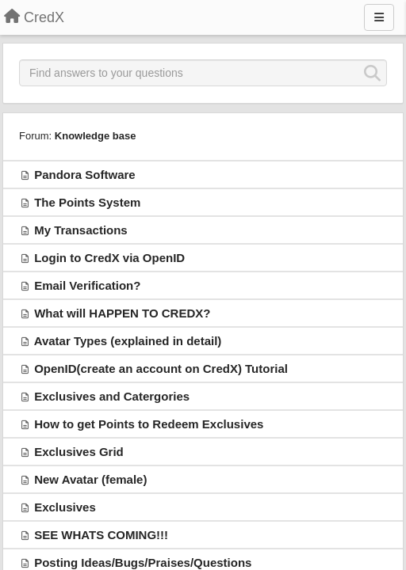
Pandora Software (85, 174)
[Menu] (379, 17)
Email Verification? (87, 285)
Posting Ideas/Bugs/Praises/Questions (142, 562)
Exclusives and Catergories (112, 396)
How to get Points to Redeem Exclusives (148, 424)
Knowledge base (95, 136)
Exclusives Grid (79, 451)
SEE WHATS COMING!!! (101, 535)
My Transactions (81, 230)
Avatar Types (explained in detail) (128, 341)
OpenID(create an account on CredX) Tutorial (161, 368)
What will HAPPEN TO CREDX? (122, 313)
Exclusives (65, 507)
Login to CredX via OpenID (109, 257)
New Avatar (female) (90, 479)
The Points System (87, 202)
